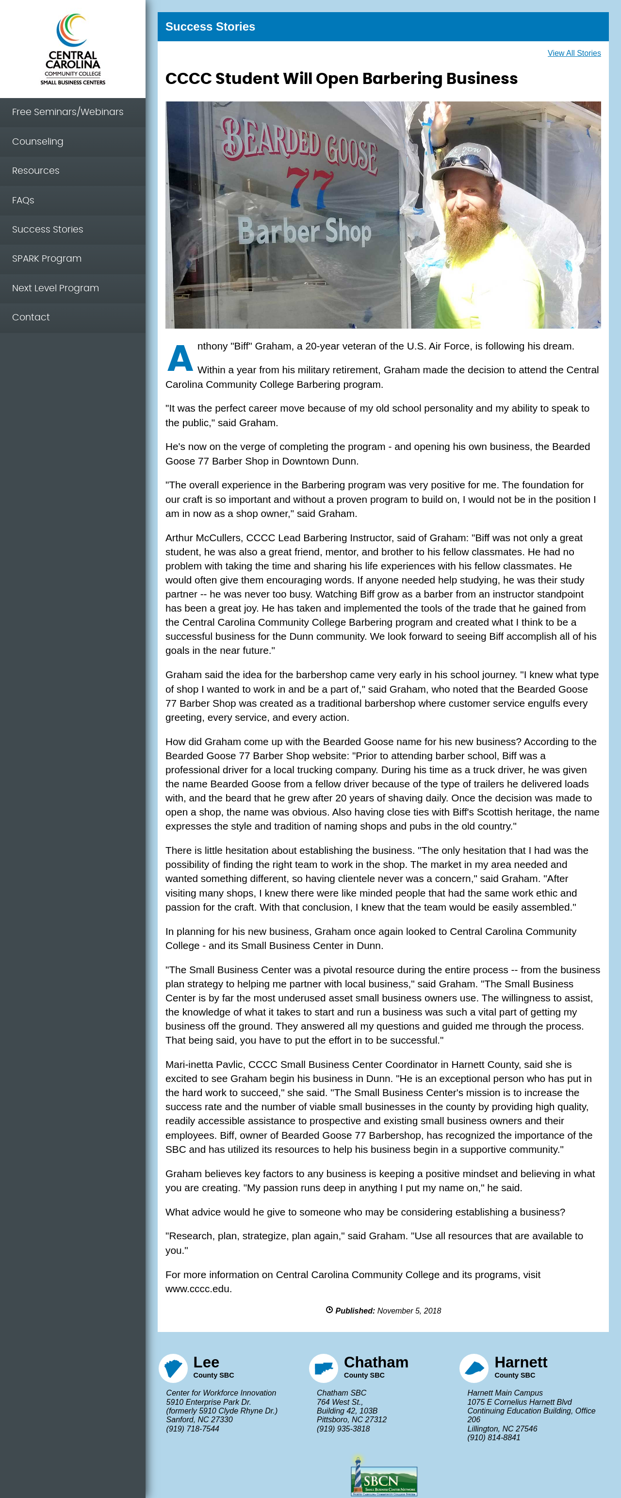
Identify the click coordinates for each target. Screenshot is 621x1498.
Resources (36, 171)
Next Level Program (55, 288)
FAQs (23, 200)
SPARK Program (47, 259)
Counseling (38, 142)
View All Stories (574, 53)
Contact (31, 317)
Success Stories (47, 229)
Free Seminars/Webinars (68, 112)
